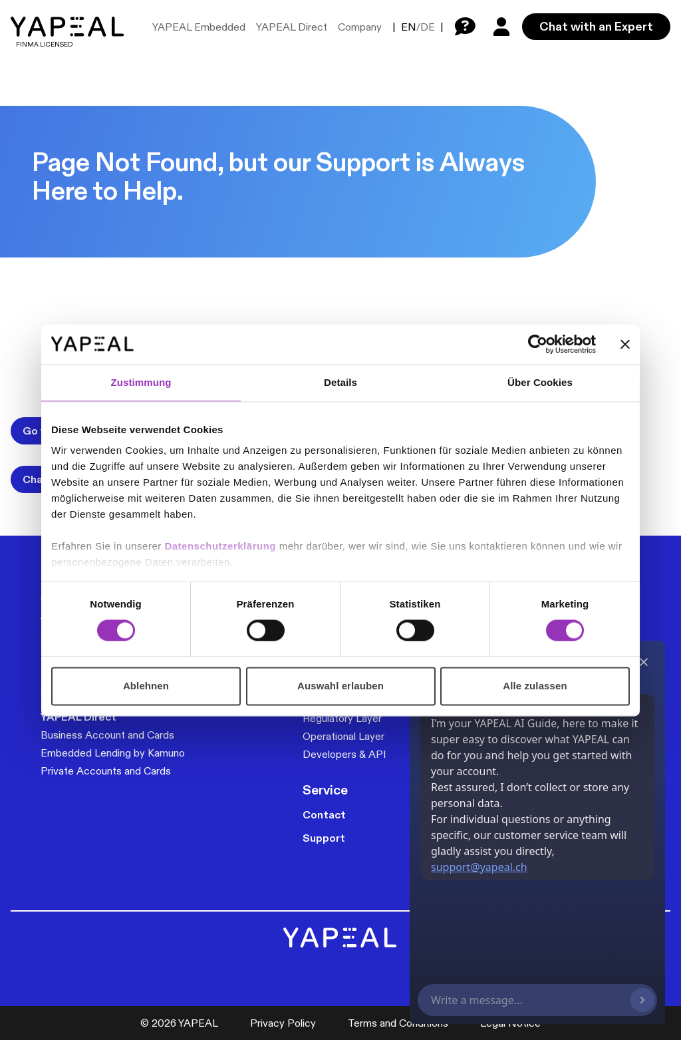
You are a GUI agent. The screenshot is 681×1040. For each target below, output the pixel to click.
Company (360, 27)
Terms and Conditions (398, 1023)
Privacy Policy (283, 1023)
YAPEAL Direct (291, 27)
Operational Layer (343, 736)
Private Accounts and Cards (106, 771)
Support (324, 838)
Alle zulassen (535, 685)
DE (427, 27)
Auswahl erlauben (340, 685)
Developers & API (344, 754)
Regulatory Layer (342, 718)
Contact (324, 814)
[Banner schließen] (625, 344)
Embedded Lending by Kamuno (113, 753)
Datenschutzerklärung (221, 546)
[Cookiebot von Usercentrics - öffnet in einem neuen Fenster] (537, 344)
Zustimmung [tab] (141, 382)
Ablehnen (146, 685)
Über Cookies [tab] (540, 382)
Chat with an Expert (596, 26)
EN (408, 27)
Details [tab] (340, 382)
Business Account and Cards (107, 735)
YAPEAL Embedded (198, 27)
